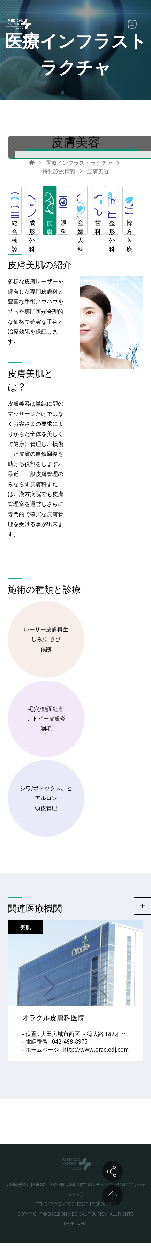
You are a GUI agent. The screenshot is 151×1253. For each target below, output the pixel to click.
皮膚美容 (98, 171)
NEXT (49, 986)
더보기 (142, 906)
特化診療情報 (59, 171)
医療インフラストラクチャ (79, 162)
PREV (101, 986)
